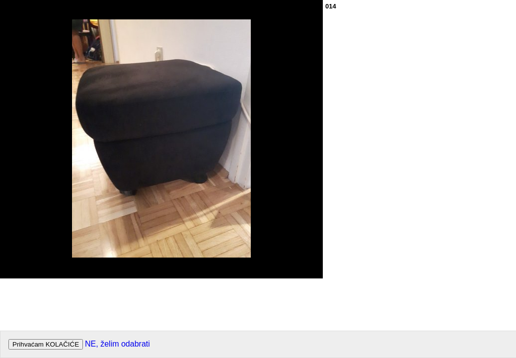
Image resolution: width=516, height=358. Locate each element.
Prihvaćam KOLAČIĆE (45, 344)
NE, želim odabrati (117, 344)
